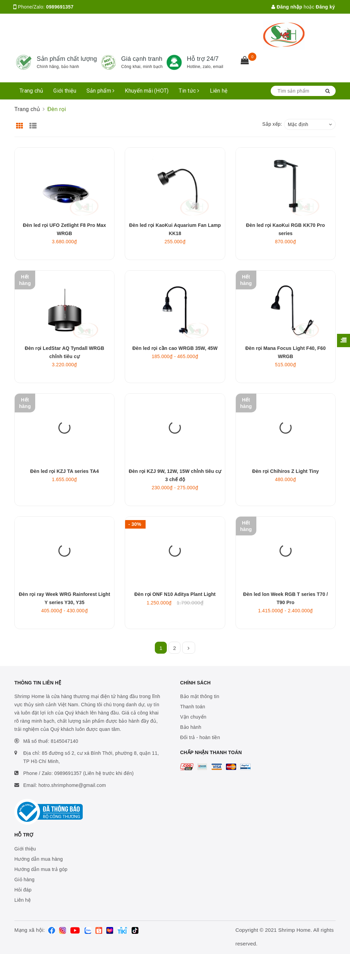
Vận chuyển (193, 717)
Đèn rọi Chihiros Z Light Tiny (285, 471)
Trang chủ (31, 90)
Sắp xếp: (272, 124)
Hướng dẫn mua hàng (38, 859)
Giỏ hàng (24, 879)
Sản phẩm (100, 90)
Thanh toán (192, 706)
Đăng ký (325, 7)
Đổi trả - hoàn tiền (200, 737)
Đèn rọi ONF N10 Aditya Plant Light (175, 594)
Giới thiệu (64, 90)
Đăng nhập (286, 7)
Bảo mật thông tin (199, 696)
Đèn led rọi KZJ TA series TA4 (64, 471)
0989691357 (59, 7)
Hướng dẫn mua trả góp (40, 869)
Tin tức (189, 90)
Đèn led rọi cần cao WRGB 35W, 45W (174, 348)
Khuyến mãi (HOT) (147, 90)
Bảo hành (190, 727)
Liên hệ (219, 90)
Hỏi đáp (22, 889)
